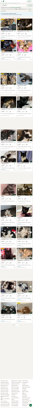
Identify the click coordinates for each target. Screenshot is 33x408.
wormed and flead (25, 382)
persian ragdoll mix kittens (5, 402)
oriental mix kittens (25, 385)
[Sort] (30, 11)
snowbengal (13, 394)
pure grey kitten (24, 405)
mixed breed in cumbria (4, 393)
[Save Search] (30, 405)
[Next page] (21, 325)
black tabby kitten (25, 402)
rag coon (12, 399)
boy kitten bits (24, 390)
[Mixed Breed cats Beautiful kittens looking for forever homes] (8, 287)
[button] (24, 24)
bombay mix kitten (14, 385)
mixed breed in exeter (4, 385)
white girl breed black (14, 402)
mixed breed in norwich (4, 388)
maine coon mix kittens (15, 388)
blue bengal (24, 388)
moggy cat (23, 393)
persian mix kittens (4, 401)
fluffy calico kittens (25, 399)
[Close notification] (31, 14)
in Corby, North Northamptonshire (15, 7)
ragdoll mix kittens (25, 391)
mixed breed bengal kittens (5, 405)
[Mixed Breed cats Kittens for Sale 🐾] (24, 287)
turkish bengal (24, 394)
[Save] (14, 31)
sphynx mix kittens (14, 393)
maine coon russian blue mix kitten (5, 399)
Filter (30, 5)
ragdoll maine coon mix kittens (16, 380)
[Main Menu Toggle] (1, 1)
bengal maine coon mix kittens (16, 382)
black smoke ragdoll (14, 404)
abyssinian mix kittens (25, 404)
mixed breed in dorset (4, 380)
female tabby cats (25, 380)
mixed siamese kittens (15, 390)
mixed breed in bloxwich (4, 382)
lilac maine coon (14, 396)
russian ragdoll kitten (14, 405)
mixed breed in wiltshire (4, 390)
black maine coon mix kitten (5, 404)
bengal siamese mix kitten (15, 391)
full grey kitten (24, 396)
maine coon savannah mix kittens (5, 397)
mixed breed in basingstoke (5, 394)
